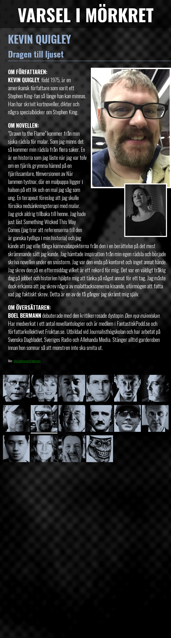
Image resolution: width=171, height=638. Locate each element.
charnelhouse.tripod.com (27, 360)
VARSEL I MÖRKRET (86, 14)
